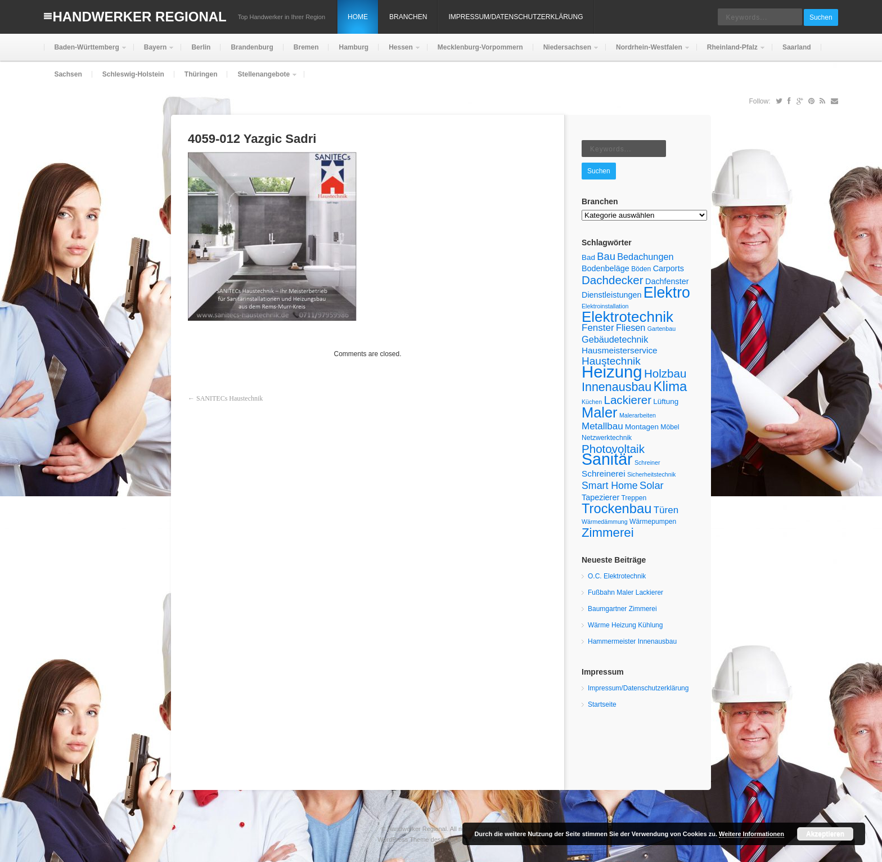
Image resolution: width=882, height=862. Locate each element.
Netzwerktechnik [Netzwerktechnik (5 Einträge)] (607, 438)
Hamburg (353, 47)
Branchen (408, 17)
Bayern (154, 52)
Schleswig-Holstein (133, 74)
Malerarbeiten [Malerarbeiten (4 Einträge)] (637, 415)
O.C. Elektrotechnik (617, 576)
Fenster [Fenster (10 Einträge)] (598, 327)
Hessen (400, 52)
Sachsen (68, 74)
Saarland (796, 47)
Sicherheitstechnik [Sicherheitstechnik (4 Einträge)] (651, 474)
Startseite (602, 704)
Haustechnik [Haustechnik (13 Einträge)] (611, 361)
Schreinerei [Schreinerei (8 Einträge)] (604, 473)
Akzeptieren (825, 834)
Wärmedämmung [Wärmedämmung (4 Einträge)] (605, 521)
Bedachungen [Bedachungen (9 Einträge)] (645, 257)
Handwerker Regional (139, 16)
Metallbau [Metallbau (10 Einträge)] (602, 426)
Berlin (200, 47)
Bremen (306, 47)
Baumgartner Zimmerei (622, 609)
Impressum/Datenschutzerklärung (515, 17)
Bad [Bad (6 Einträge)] (588, 257)
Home (358, 17)
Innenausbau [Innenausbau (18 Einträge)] (616, 387)
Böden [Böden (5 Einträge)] (641, 269)
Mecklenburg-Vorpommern (480, 47)
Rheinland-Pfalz (731, 52)
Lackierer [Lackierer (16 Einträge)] (628, 399)
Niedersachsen (566, 52)
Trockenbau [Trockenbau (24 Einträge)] (616, 508)
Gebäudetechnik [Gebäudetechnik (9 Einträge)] (615, 339)
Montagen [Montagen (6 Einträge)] (642, 427)
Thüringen (201, 74)
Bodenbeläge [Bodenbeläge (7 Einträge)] (605, 268)
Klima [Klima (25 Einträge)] (670, 386)
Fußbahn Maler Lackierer (625, 592)
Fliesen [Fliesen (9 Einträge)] (630, 327)
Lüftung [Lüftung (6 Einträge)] (665, 401)
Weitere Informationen (751, 833)
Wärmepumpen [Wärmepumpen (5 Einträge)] (652, 522)
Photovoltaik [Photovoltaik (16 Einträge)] (613, 448)
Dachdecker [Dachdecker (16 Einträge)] (613, 279)
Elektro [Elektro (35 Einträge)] (667, 292)
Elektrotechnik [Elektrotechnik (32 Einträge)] (627, 316)
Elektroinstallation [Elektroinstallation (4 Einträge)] (605, 306)
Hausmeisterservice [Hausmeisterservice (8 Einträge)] (620, 350)
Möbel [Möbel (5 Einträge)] (669, 427)
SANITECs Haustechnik (229, 398)
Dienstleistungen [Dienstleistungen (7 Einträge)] (611, 294)
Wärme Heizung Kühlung (625, 625)
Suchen (820, 17)
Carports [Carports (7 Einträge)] (668, 268)
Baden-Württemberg (85, 52)
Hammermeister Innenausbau (632, 641)
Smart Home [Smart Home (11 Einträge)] (610, 485)
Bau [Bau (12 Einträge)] (606, 256)
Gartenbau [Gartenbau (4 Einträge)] (661, 328)
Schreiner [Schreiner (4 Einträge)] (647, 462)
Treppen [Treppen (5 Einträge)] (634, 498)
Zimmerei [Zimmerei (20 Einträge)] (608, 533)
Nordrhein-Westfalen (648, 52)
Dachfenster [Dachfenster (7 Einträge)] (667, 281)
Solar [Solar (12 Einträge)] (652, 485)
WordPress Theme (403, 839)
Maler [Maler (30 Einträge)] (600, 412)
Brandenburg (252, 47)
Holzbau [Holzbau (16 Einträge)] (665, 373)
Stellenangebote (262, 79)
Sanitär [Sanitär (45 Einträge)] (607, 459)
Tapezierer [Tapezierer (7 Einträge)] (600, 497)
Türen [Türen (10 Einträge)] (666, 510)
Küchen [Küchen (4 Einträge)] (592, 401)
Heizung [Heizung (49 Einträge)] (612, 371)
